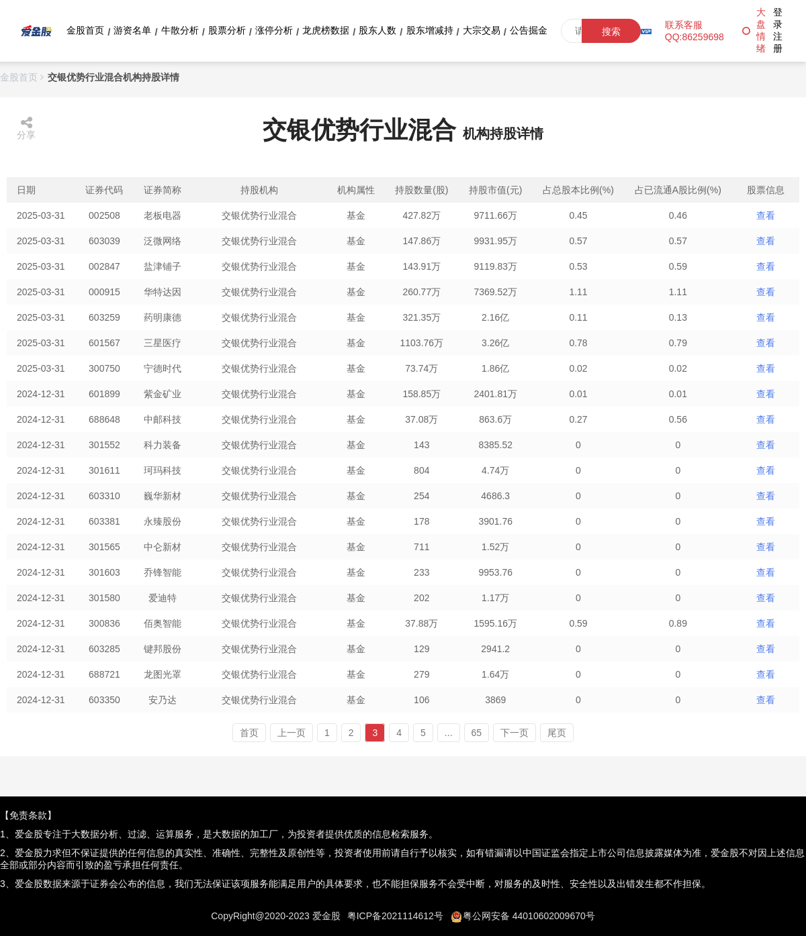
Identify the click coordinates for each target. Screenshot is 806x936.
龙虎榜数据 (325, 30)
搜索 (611, 31)
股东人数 (377, 30)
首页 (249, 732)
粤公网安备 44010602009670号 (529, 916)
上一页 (291, 732)
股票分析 (227, 30)
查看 (765, 215)
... (449, 732)
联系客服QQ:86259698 (694, 30)
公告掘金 (528, 30)
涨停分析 (274, 30)
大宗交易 (481, 30)
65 (477, 732)
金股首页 (85, 30)
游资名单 (132, 30)
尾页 (556, 732)
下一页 (514, 732)
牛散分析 (180, 30)
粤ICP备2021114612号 (395, 916)
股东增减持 (429, 30)
